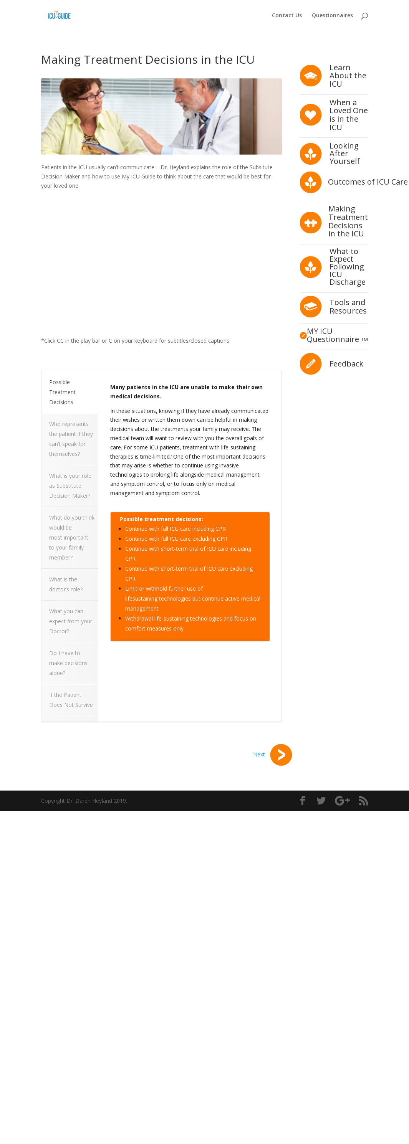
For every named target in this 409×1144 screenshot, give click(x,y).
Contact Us (287, 16)
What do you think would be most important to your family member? (71, 537)
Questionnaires (332, 16)
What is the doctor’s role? (66, 584)
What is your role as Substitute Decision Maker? (70, 485)
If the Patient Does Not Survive (71, 699)
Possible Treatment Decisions (62, 392)
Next (272, 754)
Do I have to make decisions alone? (68, 663)
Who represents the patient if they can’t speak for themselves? (71, 438)
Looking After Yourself (345, 153)
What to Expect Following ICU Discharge (348, 266)
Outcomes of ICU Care (368, 182)
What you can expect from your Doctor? (70, 621)
